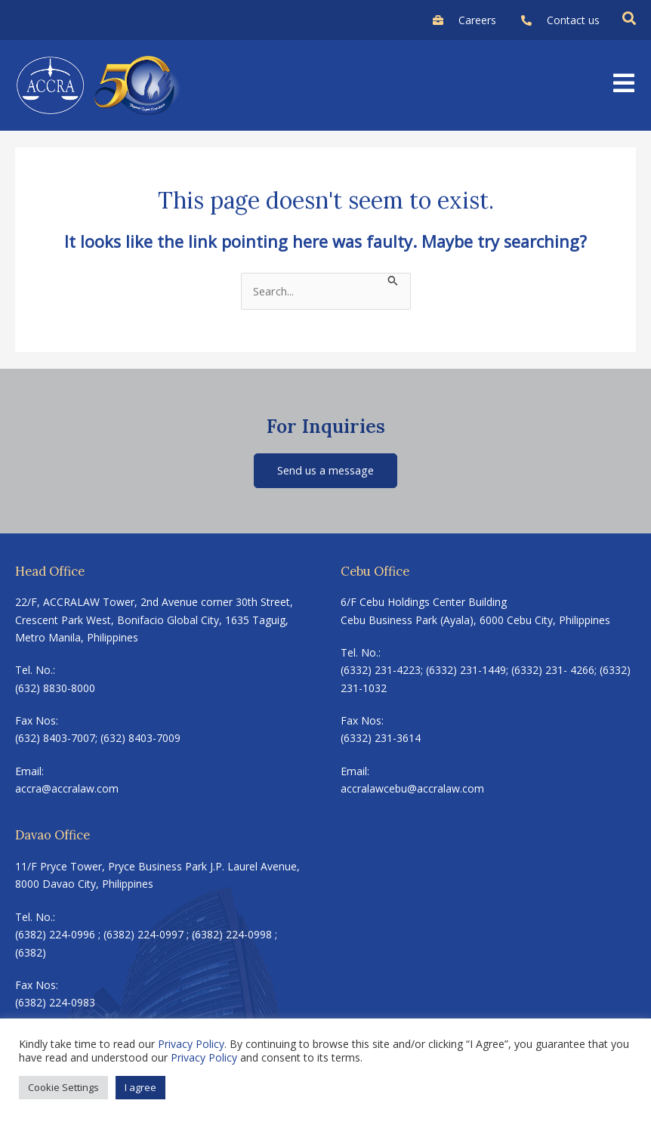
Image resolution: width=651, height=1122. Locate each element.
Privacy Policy (191, 1044)
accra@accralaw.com (67, 788)
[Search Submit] (393, 279)
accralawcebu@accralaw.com (412, 788)
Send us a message (325, 470)
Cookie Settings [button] (63, 1087)
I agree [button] (140, 1087)
